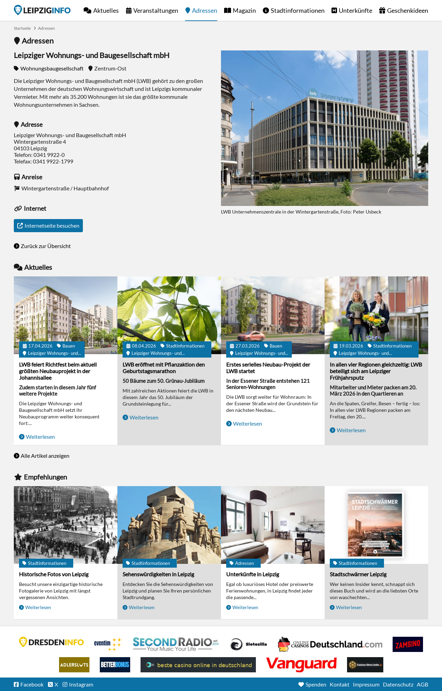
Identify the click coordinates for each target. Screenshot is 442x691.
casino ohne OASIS (301, 664)
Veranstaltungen (155, 10)
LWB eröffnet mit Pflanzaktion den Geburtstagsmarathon (164, 367)
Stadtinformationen (298, 10)
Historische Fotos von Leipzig (53, 574)
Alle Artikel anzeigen (45, 455)
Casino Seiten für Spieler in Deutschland (249, 644)
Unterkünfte (355, 10)
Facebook (32, 684)
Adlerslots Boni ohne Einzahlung (74, 664)
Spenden (316, 684)
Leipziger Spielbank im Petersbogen (330, 644)
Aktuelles (106, 10)
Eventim (108, 644)
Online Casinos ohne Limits (365, 664)
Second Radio (176, 644)
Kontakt (339, 684)
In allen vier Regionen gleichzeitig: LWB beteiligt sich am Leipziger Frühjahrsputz (376, 371)
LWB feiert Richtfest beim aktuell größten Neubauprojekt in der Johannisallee (58, 371)
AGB (422, 684)
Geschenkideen (407, 10)
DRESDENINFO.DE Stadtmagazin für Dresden (51, 642)
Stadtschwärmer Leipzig (358, 574)
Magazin (244, 10)
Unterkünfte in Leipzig (252, 574)
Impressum (366, 684)
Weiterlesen (40, 436)
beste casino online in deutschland (198, 664)
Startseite (42, 10)
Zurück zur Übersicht (46, 246)
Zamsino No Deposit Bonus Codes (408, 644)
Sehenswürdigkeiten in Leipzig (158, 574)
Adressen (204, 10)
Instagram (81, 684)
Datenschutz (398, 684)
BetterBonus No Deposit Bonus (115, 664)
